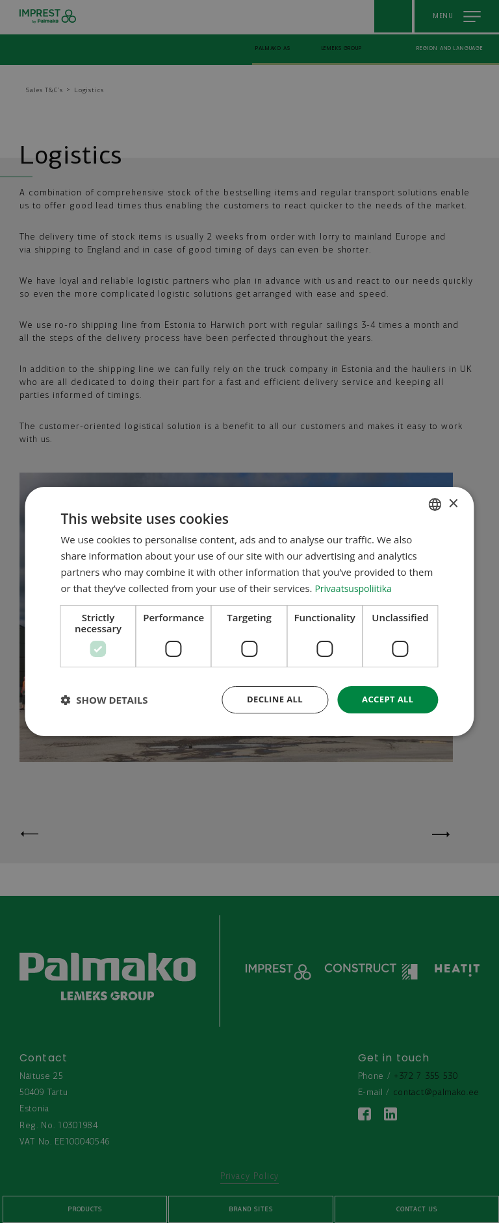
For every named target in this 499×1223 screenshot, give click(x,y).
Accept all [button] (385, 699)
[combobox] (435, 503)
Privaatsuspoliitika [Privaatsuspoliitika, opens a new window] (355, 586)
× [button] (453, 503)
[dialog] (249, 611)
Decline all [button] (269, 699)
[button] (103, 700)
